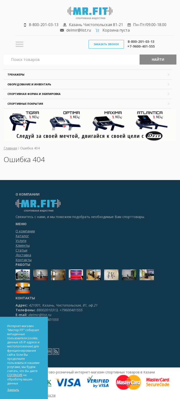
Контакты (24, 259)
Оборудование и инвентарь (29, 84)
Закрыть (13, 390)
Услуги (21, 240)
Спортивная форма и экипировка (34, 94)
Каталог (22, 236)
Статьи (21, 250)
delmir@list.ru (78, 30)
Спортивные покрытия (25, 103)
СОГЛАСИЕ (14, 375)
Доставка (23, 255)
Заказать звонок (106, 44)
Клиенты (23, 245)
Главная (10, 148)
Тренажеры (15, 74)
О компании (25, 231)
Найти (158, 59)
